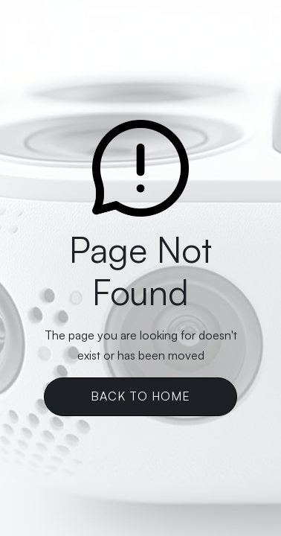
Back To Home (140, 396)
